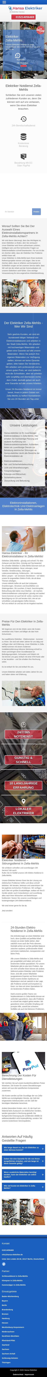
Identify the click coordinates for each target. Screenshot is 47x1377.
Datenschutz (18, 1374)
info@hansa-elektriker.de (12, 1255)
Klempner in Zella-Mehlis (12, 1281)
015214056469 (25, 17)
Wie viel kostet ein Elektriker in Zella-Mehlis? (20, 1187)
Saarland (5, 1345)
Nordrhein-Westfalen (10, 1336)
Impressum (29, 1374)
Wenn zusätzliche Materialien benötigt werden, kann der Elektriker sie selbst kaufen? (20, 1174)
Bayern (5, 1301)
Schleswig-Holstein (10, 1358)
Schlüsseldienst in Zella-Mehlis (15, 1276)
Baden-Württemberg (10, 1296)
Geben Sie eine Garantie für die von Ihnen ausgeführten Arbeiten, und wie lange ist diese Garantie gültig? (22, 1161)
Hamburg (6, 1318)
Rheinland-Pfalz (8, 1340)
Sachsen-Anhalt (8, 1354)
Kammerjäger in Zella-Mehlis (14, 1285)
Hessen (5, 1323)
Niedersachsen (8, 1332)
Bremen (5, 1314)
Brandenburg (7, 1310)
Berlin (4, 1305)
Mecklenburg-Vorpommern (13, 1327)
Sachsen (5, 1349)
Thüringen (6, 1363)
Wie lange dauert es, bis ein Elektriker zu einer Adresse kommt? (21, 1149)
